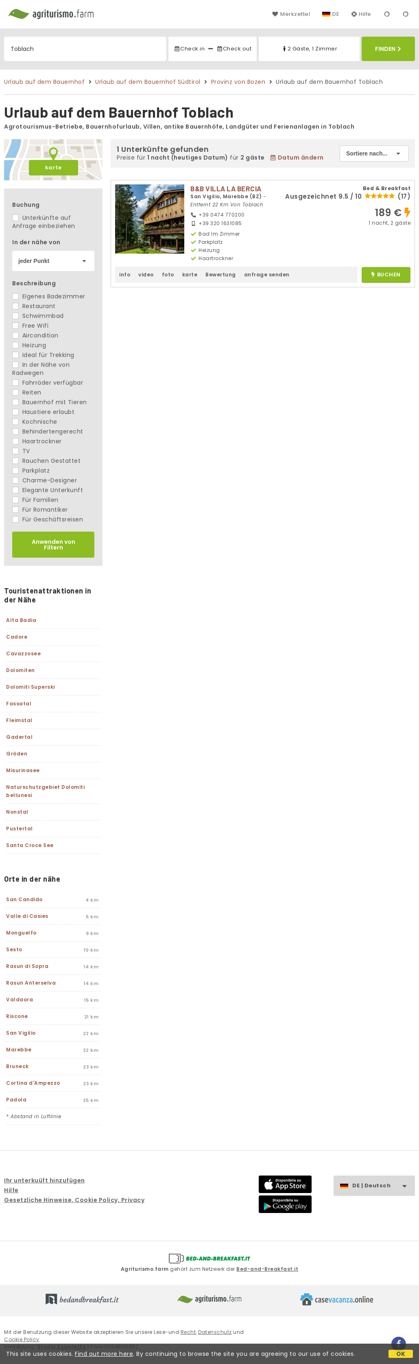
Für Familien (35, 500)
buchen (385, 275)
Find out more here (104, 1354)
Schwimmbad (38, 316)
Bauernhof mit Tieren (49, 402)
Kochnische (34, 422)
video (146, 274)
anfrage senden (267, 274)
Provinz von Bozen (238, 82)
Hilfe (361, 14)
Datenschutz (215, 1332)
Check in (189, 49)
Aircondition (35, 335)
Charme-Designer (44, 480)
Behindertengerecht (47, 431)
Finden (388, 49)
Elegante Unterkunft (47, 490)
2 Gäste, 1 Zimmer (309, 49)
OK (401, 1354)
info (124, 274)
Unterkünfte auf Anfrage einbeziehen (43, 222)
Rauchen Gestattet (46, 461)
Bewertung (220, 274)
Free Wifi (30, 326)
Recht (188, 1332)
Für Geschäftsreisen (47, 519)
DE (335, 14)
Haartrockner (37, 441)
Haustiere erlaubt (43, 412)
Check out (234, 49)
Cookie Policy (21, 1339)
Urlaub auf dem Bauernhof (44, 82)
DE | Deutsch (383, 1186)
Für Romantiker (40, 510)
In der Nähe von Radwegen (41, 369)
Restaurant (34, 306)
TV (21, 451)
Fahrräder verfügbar (47, 383)
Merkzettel (291, 14)
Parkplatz (31, 470)
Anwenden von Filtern (53, 545)
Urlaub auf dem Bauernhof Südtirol (148, 82)
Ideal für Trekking (43, 355)
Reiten (26, 392)
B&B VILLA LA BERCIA (226, 188)
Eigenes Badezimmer (48, 296)
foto (168, 274)
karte (53, 167)
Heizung (29, 345)
